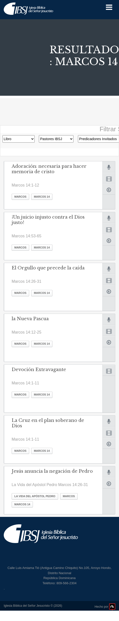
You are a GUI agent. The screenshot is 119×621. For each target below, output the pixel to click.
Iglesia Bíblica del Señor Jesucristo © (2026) (33, 605)
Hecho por (105, 606)
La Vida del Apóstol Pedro (34, 496)
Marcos (20, 196)
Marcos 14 (42, 196)
